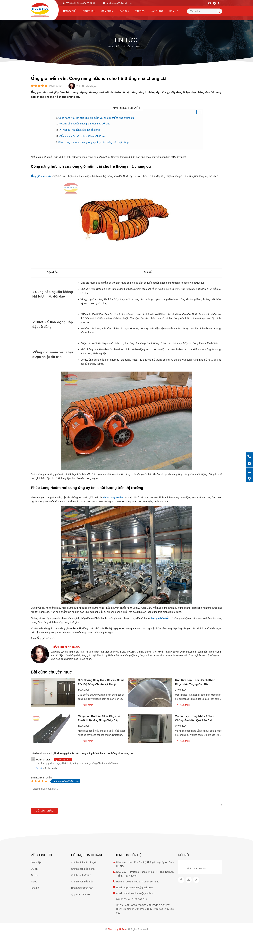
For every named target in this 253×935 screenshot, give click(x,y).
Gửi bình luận (44, 811)
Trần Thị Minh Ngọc (65, 646)
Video (34, 881)
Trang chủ (69, 11)
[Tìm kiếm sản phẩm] (204, 11)
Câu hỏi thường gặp (82, 888)
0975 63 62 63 (72, 3)
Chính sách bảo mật (82, 881)
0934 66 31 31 (151, 881)
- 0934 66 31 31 (87, 3)
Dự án (34, 868)
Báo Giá (124, 11)
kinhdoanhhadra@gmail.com (139, 893)
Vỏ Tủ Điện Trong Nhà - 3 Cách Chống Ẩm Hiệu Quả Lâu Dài (194, 718)
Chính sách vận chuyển (84, 862)
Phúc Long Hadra (196, 868)
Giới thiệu (89, 11)
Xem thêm (85, 704)
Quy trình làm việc (81, 894)
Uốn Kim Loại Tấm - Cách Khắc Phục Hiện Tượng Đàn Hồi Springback (195, 683)
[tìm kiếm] (218, 11)
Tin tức (139, 11)
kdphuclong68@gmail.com (117, 3)
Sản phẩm (107, 11)
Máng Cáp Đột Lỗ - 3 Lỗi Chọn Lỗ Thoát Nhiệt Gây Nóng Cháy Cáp (99, 718)
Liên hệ (173, 11)
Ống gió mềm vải (46, 638)
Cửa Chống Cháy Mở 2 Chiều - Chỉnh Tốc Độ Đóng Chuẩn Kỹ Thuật (101, 682)
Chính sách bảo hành (82, 868)
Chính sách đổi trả (81, 875)
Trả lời (39, 768)
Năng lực (157, 11)
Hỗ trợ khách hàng (87, 855)
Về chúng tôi (41, 855)
